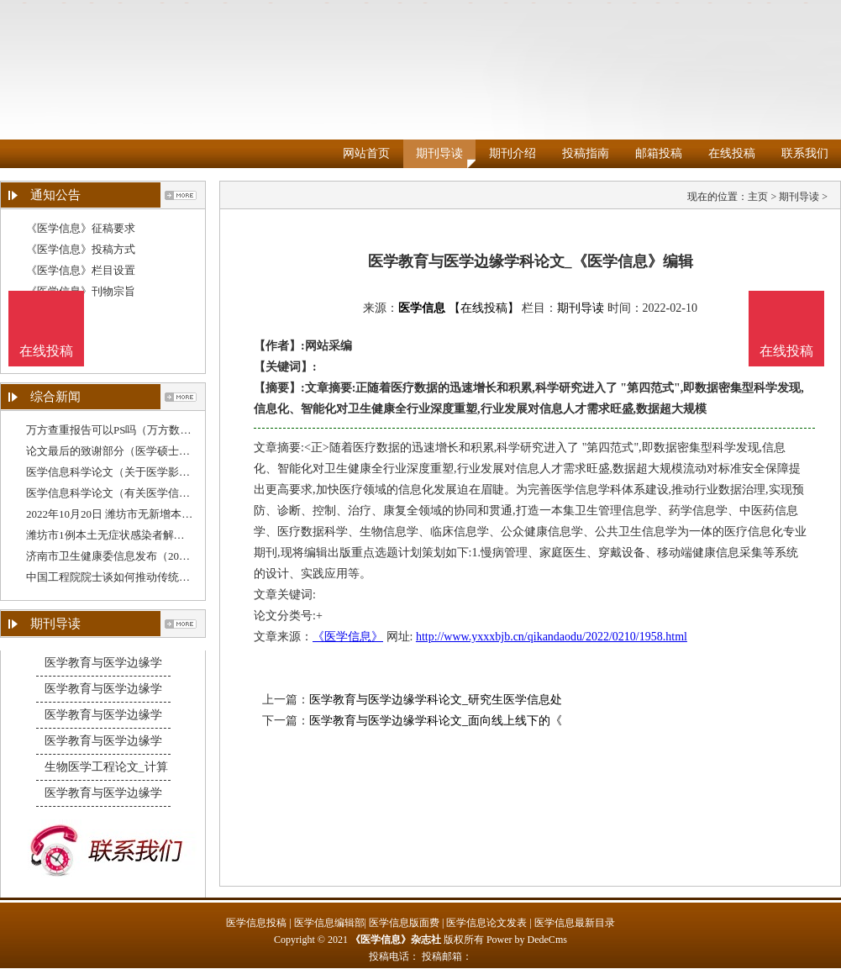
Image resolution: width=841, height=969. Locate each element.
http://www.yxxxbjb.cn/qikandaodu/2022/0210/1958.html (551, 636)
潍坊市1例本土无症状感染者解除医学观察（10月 (143, 535)
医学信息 (421, 308)
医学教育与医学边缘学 (103, 662)
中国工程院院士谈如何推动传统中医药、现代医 (140, 577)
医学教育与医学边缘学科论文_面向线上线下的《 (435, 720)
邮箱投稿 (658, 153)
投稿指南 (585, 153)
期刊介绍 (512, 153)
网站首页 (366, 153)
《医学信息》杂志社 (395, 939)
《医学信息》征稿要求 (80, 228)
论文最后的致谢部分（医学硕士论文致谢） (130, 451)
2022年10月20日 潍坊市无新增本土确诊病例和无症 (147, 514)
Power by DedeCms (526, 939)
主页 (758, 197)
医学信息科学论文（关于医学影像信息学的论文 (140, 472)
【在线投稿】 (484, 308)
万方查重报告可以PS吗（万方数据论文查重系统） (146, 430)
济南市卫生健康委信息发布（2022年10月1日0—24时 (151, 556)
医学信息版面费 (404, 923)
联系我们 (804, 153)
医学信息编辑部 (329, 923)
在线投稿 (731, 153)
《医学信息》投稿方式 (80, 249)
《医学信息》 (348, 636)
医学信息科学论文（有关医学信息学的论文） (135, 493)
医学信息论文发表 (486, 923)
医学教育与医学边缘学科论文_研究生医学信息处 (435, 699)
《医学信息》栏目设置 (80, 270)
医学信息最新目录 (574, 923)
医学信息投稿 (256, 923)
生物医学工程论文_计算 (106, 767)
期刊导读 (439, 153)
